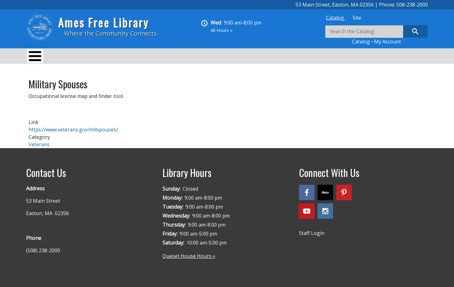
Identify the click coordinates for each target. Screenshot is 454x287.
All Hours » (222, 30)
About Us (43, 57)
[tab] (335, 18)
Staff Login (311, 230)
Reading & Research (149, 57)
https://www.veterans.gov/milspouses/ (73, 126)
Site (357, 17)
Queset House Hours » (188, 252)
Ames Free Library (103, 22)
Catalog (335, 17)
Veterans (39, 141)
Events (105, 57)
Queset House (243, 57)
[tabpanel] (376, 35)
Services (75, 57)
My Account (387, 41)
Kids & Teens (199, 57)
